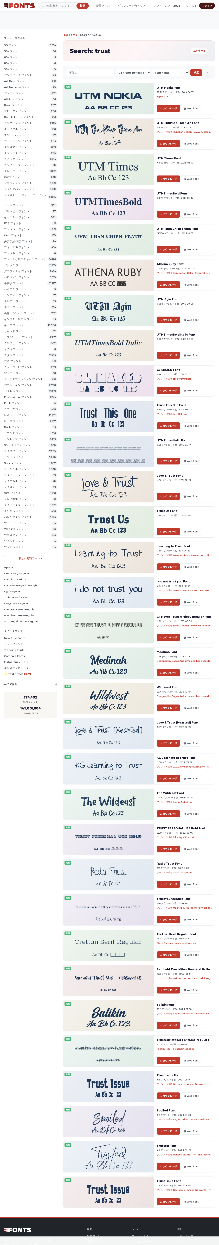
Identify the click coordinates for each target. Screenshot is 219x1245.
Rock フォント (13, 427)
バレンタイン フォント (18, 517)
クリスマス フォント (16, 147)
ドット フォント (14, 205)
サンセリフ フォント (16, 439)
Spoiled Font (166, 1110)
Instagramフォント (16, 662)
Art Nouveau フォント (18, 87)
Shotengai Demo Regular (21, 621)
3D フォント (12, 45)
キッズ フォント (14, 325)
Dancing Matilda (15, 579)
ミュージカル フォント (18, 367)
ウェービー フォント (16, 523)
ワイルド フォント (15, 541)
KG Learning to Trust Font (176, 757)
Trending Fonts (14, 650)
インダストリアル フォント (21, 319)
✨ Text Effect (17, 674)
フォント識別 (140, 1236)
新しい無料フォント (31, 558)
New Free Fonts (14, 638)
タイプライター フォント (19, 505)
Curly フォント (13, 177)
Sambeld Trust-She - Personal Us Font (185, 969)
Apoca (8, 567)
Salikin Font (165, 1004)
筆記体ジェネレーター (17, 668)
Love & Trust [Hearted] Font (177, 722)
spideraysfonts (182, 378)
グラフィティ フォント (18, 271)
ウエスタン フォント (16, 535)
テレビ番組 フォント (16, 499)
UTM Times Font (169, 158)
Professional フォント (18, 397)
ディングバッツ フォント (19, 189)
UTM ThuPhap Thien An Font (178, 123)
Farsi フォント (13, 235)
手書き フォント (14, 283)
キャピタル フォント (16, 129)
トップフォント (13, 644)
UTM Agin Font (168, 299)
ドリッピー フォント (16, 211)
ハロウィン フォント (16, 277)
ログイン (207, 5)
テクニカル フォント (16, 481)
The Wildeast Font (170, 793)
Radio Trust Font (169, 863)
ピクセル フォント (15, 391)
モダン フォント (14, 355)
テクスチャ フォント (16, 487)
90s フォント (12, 69)
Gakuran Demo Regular (20, 609)
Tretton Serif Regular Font (176, 934)
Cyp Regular (12, 591)
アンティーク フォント (18, 75)
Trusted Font (166, 1145)
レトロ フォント (14, 421)
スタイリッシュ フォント (19, 475)
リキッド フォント (15, 331)
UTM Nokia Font (168, 87)
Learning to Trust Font (173, 546)
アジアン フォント (15, 93)
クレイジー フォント (16, 171)
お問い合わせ (185, 1236)
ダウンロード (168, 108)
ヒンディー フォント (16, 295)
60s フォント (12, 57)
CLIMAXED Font (168, 370)
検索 (196, 72)
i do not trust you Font (173, 581)
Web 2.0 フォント (15, 529)
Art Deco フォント (16, 81)
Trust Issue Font (169, 1075)
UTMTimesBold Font (172, 193)
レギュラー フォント (16, 415)
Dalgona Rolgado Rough (20, 585)
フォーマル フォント (16, 247)
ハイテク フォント (15, 289)
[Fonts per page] (133, 72)
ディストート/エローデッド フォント (25, 197)
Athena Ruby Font (170, 264)
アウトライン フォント (18, 385)
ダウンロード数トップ (131, 5)
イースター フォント (16, 217)
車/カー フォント (14, 135)
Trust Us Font (167, 511)
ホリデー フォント (15, 301)
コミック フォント (15, 159)
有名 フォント (12, 223)
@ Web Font (191, 108)
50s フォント (12, 51)
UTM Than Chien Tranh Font (177, 228)
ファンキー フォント (16, 253)
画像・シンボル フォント (19, 313)
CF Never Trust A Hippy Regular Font (184, 616)
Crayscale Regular (16, 603)
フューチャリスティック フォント (25, 259)
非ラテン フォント (15, 373)
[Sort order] (170, 72)
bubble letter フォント (19, 117)
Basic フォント (13, 105)
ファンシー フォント (16, 229)
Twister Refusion (15, 597)
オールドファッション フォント (23, 379)
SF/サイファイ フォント (19, 445)
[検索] (64, 5)
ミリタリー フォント (16, 343)
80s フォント (12, 63)
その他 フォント (14, 349)
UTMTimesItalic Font (172, 440)
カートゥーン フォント (18, 141)
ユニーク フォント (15, 409)
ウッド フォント (14, 547)
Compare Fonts (14, 656)
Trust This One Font (171, 405)
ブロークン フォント (16, 111)
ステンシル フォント (16, 469)
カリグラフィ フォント (18, 123)
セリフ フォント (14, 457)
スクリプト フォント (16, 451)
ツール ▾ (191, 6)
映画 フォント (12, 361)
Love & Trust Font (170, 475)
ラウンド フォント (15, 433)
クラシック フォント (16, 153)
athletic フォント (15, 99)
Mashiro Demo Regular (19, 615)
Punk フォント (13, 403)
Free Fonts (70, 34)
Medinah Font (167, 652)
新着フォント (104, 5)
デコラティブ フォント (18, 183)
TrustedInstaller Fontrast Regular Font (186, 1040)
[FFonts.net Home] (19, 6)
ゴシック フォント (15, 265)
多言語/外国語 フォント (18, 241)
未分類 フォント (14, 511)
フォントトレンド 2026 (165, 5)
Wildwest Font (168, 687)
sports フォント (14, 463)
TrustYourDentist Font (173, 899)
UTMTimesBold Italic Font (176, 334)
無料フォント (95, 1236)
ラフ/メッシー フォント (18, 337)
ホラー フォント (14, 307)
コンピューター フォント (19, 165)
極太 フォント (12, 493)
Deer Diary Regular (16, 573)
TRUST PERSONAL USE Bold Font (181, 828)
